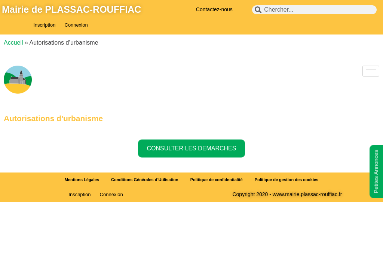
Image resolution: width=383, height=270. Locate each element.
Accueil (13, 42)
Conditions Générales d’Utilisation (144, 179)
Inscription (44, 25)
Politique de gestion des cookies (287, 179)
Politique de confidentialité (216, 179)
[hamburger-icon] (370, 71)
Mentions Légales (82, 179)
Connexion (76, 25)
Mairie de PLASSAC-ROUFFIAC (71, 9)
